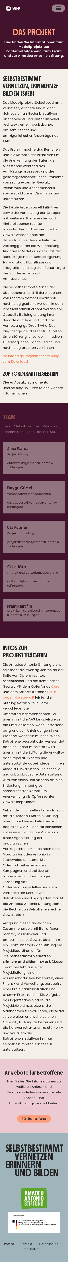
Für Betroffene (34, 1118)
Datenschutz (48, 1244)
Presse (9, 1244)
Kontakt (27, 1244)
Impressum (31, 1249)
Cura (55, 686)
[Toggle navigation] (58, 8)
